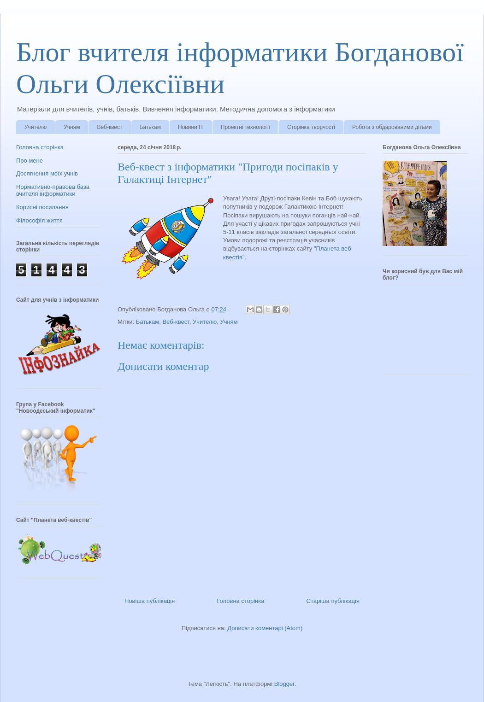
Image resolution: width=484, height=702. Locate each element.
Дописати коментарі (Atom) (264, 628)
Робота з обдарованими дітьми (392, 127)
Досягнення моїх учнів (47, 173)
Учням (72, 127)
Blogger (284, 683)
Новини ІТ (191, 127)
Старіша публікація (333, 600)
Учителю (35, 127)
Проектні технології (245, 127)
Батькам (150, 127)
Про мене (29, 160)
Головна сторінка (240, 600)
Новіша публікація (149, 600)
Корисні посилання (42, 207)
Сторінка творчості (311, 127)
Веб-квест (109, 127)
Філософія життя (39, 220)
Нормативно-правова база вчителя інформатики (52, 190)
